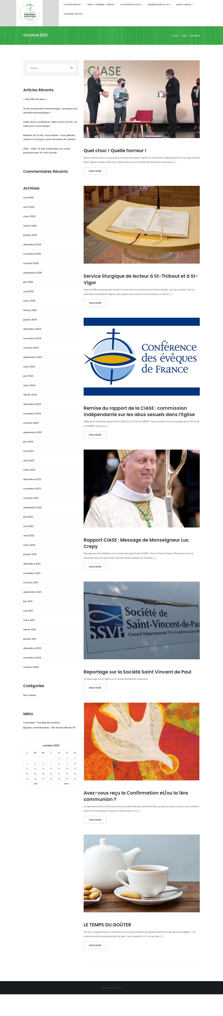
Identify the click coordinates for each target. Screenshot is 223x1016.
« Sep (35, 783)
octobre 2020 (31, 667)
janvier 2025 (30, 319)
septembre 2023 (32, 432)
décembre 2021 (32, 563)
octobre (195, 35)
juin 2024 (28, 376)
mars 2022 (29, 545)
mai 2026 (28, 197)
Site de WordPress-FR (63, 727)
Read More (95, 171)
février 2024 (30, 394)
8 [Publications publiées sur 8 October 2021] (59, 763)
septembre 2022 (32, 507)
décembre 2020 (32, 648)
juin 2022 (28, 516)
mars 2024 (29, 385)
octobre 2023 (31, 422)
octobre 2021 (30, 582)
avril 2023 (28, 460)
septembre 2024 (32, 357)
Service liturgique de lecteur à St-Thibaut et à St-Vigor (139, 280)
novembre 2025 (32, 253)
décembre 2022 (32, 479)
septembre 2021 (32, 592)
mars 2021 (29, 620)
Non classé (29, 695)
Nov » (67, 783)
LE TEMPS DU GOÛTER (109, 946)
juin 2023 (28, 441)
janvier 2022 (30, 554)
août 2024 (29, 366)
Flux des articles (48, 722)
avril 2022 (28, 535)
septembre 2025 (32, 272)
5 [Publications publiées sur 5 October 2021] (35, 763)
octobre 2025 (31, 263)
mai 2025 (28, 291)
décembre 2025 (32, 244)
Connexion (29, 722)
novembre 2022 (32, 488)
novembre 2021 (31, 573)
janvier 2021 (29, 639)
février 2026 (30, 225)
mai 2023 (28, 451)
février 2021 (29, 629)
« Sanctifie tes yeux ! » (35, 99)
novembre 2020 (32, 657)
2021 (184, 35)
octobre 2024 (31, 347)
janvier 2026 (30, 235)
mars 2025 (29, 300)
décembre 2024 (32, 329)
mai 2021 (28, 610)
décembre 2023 (32, 404)
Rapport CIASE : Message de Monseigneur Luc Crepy (141, 554)
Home (175, 35)
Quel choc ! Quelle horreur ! (118, 150)
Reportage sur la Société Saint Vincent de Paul (136, 687)
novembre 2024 (32, 338)
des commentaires (36, 727)
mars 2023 (29, 469)
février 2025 (30, 310)
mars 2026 (29, 216)
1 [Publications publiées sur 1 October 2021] (59, 758)
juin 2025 (28, 282)
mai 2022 (28, 526)
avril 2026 (28, 207)
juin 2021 (28, 601)
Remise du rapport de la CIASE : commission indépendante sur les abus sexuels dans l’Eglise (139, 417)
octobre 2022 (31, 498)
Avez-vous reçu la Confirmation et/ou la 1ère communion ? (140, 816)
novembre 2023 (32, 413)
